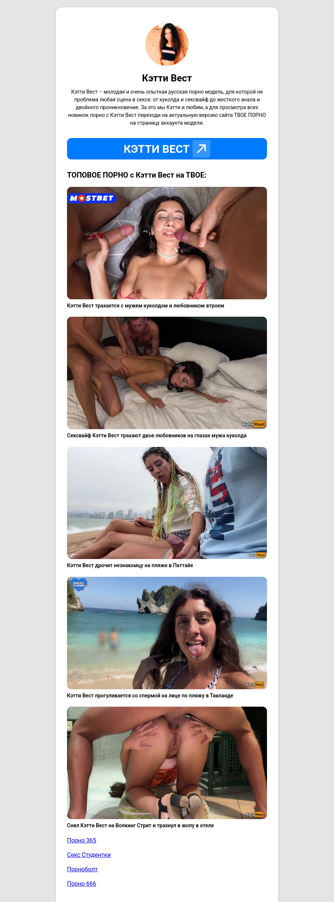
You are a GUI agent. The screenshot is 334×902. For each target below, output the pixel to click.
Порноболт (82, 869)
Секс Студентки (89, 854)
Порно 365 (81, 840)
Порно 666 (81, 883)
